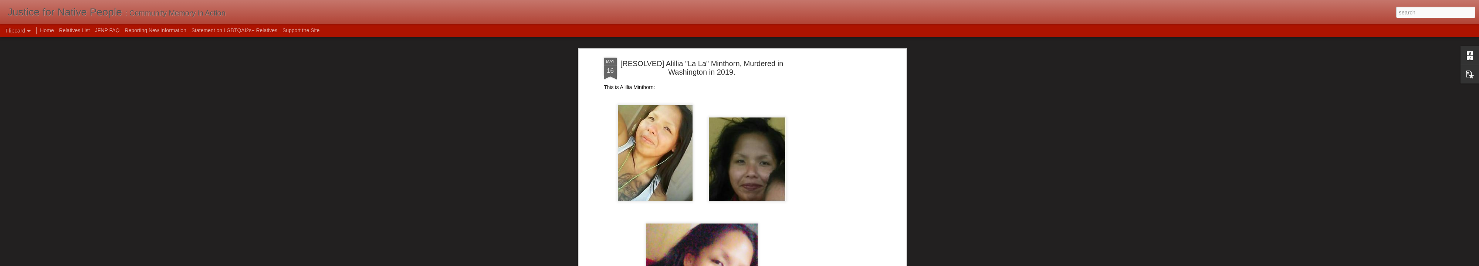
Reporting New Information (155, 30)
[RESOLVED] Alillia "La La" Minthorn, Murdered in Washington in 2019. (702, 67)
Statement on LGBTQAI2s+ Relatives (234, 30)
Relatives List (74, 30)
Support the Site (300, 30)
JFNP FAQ (107, 30)
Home (47, 30)
